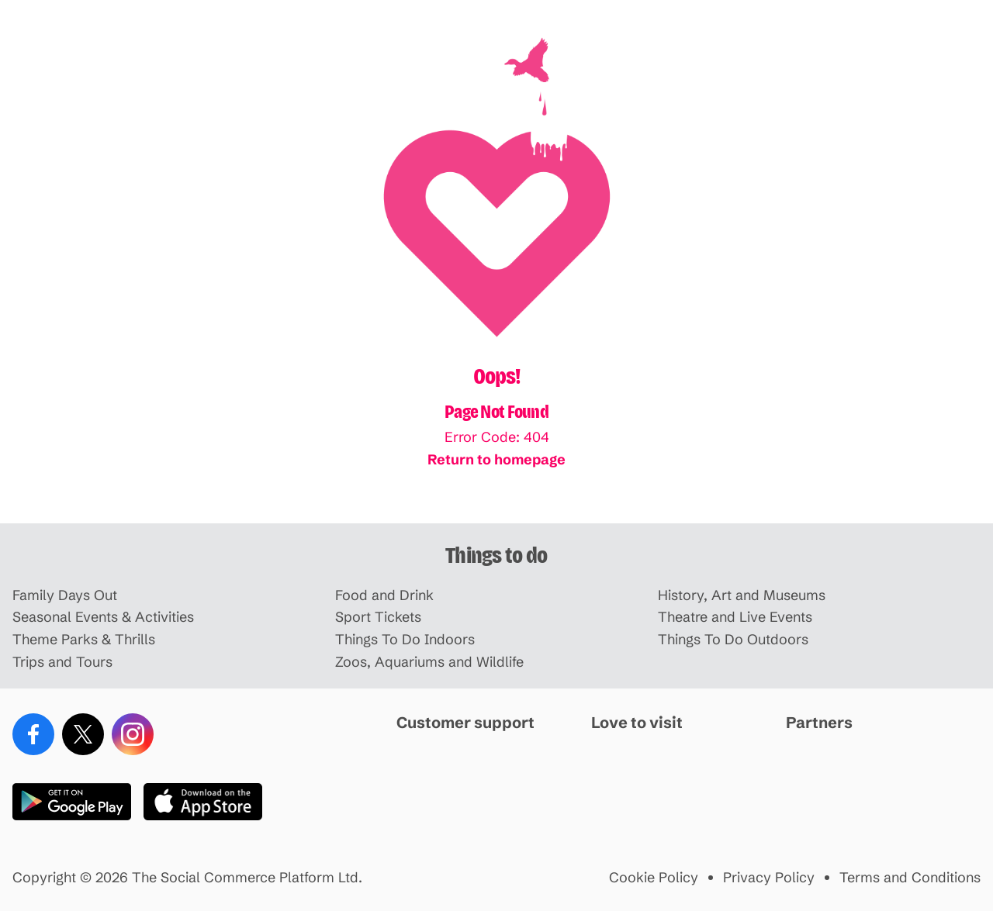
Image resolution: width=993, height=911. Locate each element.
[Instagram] (133, 734)
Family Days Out (64, 596)
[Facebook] (33, 734)
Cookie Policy (653, 878)
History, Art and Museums (741, 596)
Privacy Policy (769, 878)
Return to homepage (496, 459)
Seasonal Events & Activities (103, 617)
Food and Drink (384, 596)
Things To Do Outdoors (733, 640)
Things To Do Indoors (405, 640)
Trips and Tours (62, 662)
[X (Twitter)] (83, 734)
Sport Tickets (378, 617)
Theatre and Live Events (735, 617)
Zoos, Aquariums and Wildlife (429, 662)
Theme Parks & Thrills (83, 640)
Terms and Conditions (910, 878)
